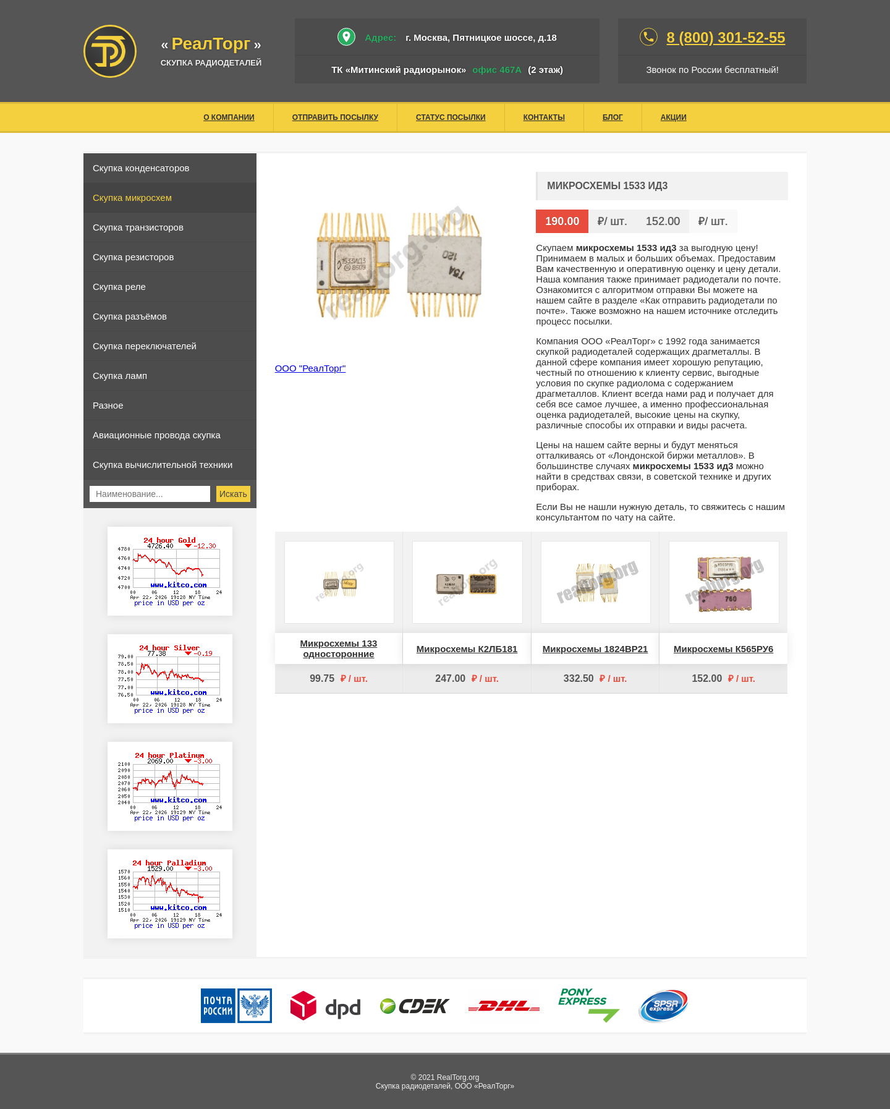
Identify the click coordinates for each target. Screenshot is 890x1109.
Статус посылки (451, 117)
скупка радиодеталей (211, 62)
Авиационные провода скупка (157, 435)
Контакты (544, 117)
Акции (674, 117)
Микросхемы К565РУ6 (723, 649)
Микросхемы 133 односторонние (339, 648)
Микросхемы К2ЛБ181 (467, 649)
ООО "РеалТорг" (310, 368)
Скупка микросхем (132, 197)
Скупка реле (119, 286)
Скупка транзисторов (138, 227)
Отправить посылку (335, 117)
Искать (233, 494)
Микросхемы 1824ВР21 (595, 649)
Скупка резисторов (133, 257)
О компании (229, 117)
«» (211, 45)
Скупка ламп (120, 375)
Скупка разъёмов (130, 316)
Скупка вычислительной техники (162, 464)
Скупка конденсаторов (141, 168)
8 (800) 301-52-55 (726, 37)
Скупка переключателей (145, 346)
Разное (108, 405)
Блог (613, 117)
